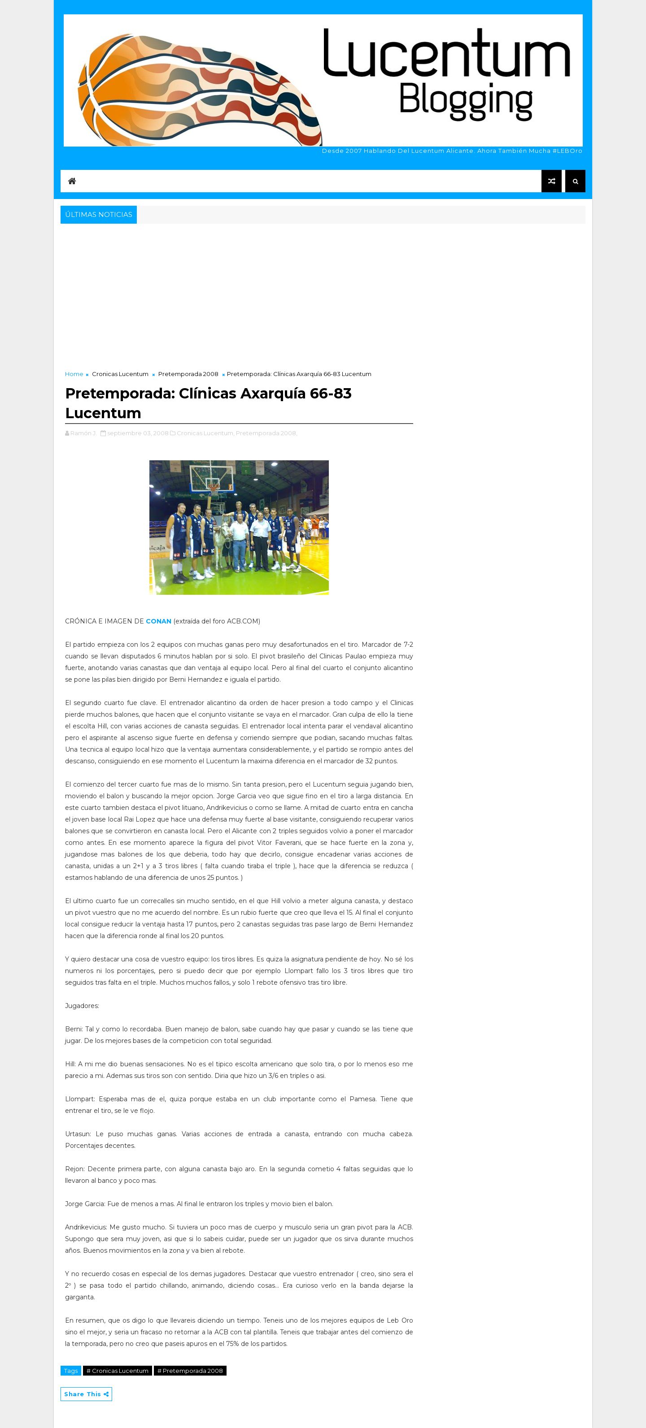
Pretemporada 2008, (266, 433)
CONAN (159, 621)
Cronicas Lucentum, (206, 433)
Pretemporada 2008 (188, 373)
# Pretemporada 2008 (190, 1370)
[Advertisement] (323, 293)
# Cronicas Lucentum (117, 1370)
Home (74, 373)
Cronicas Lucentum (120, 373)
